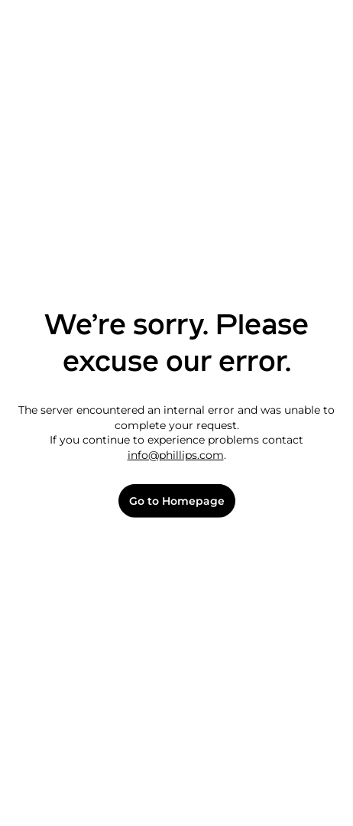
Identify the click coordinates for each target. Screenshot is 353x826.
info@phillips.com (176, 455)
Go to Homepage (177, 501)
